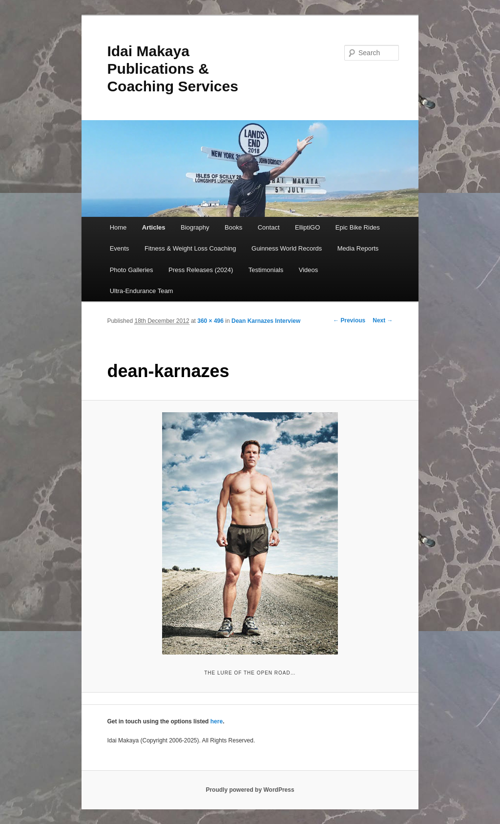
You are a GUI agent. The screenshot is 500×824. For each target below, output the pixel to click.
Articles (154, 227)
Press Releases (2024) (200, 270)
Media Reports (358, 248)
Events (119, 248)
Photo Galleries (131, 270)
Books (233, 227)
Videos (308, 270)
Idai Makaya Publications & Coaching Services (172, 68)
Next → (383, 320)
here (216, 721)
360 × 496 (210, 320)
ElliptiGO (307, 227)
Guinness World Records (286, 248)
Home (118, 227)
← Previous (349, 320)
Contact (269, 227)
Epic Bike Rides (357, 227)
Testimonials (266, 270)
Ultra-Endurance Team (141, 291)
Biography (195, 227)
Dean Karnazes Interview (265, 320)
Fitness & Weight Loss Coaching (190, 248)
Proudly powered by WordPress (250, 789)
